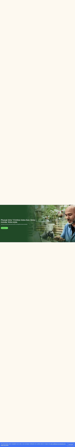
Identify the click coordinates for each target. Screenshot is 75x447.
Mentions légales (57, 440)
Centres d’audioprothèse (27, 413)
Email (18, 23)
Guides (24, 3)
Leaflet (30, 74)
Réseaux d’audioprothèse (42, 415)
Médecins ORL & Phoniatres (28, 417)
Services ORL (39, 417)
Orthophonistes (24, 419)
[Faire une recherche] (62, 3)
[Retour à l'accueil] (9, 411)
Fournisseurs (39, 413)
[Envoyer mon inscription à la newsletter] (71, 418)
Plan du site (70, 440)
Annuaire (18, 3)
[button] (37, 62)
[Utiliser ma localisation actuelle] (53, 399)
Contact (64, 440)
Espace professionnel (33, 3)
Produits (38, 423)
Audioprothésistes (25, 415)
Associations (39, 421)
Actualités (38, 425)
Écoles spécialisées (41, 419)
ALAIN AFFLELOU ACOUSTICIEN (28, 15)
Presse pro (39, 431)
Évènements (39, 429)
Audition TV (39, 427)
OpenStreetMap (38, 74)
